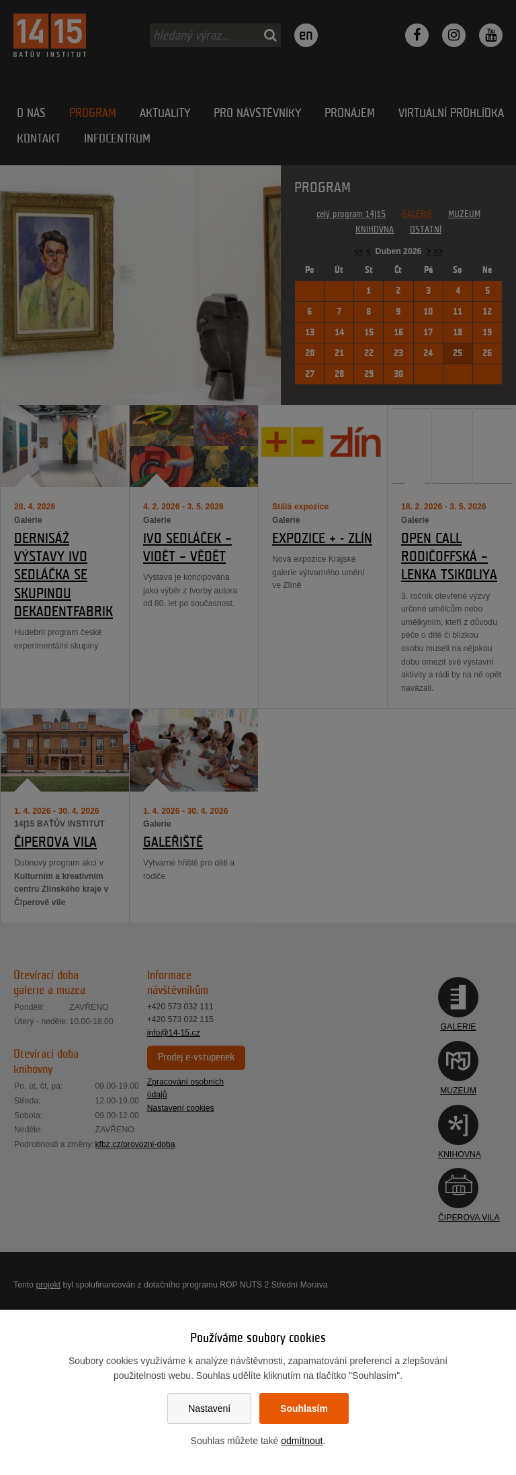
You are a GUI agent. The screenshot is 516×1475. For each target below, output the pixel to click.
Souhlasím (304, 1408)
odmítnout (301, 1440)
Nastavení (209, 1408)
